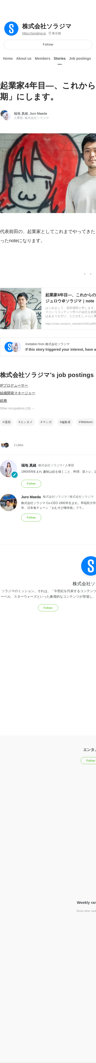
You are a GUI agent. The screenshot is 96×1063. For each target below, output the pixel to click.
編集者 (66, 422)
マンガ (47, 422)
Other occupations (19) (17, 408)
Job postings (80, 58)
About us (23, 58)
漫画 (8, 422)
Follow (48, 44)
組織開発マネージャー (17, 393)
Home (8, 58)
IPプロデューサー (14, 385)
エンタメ (26, 422)
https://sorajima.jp (34, 33)
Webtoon (87, 422)
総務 (3, 401)
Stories (60, 58)
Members (42, 58)
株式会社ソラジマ (47, 26)
